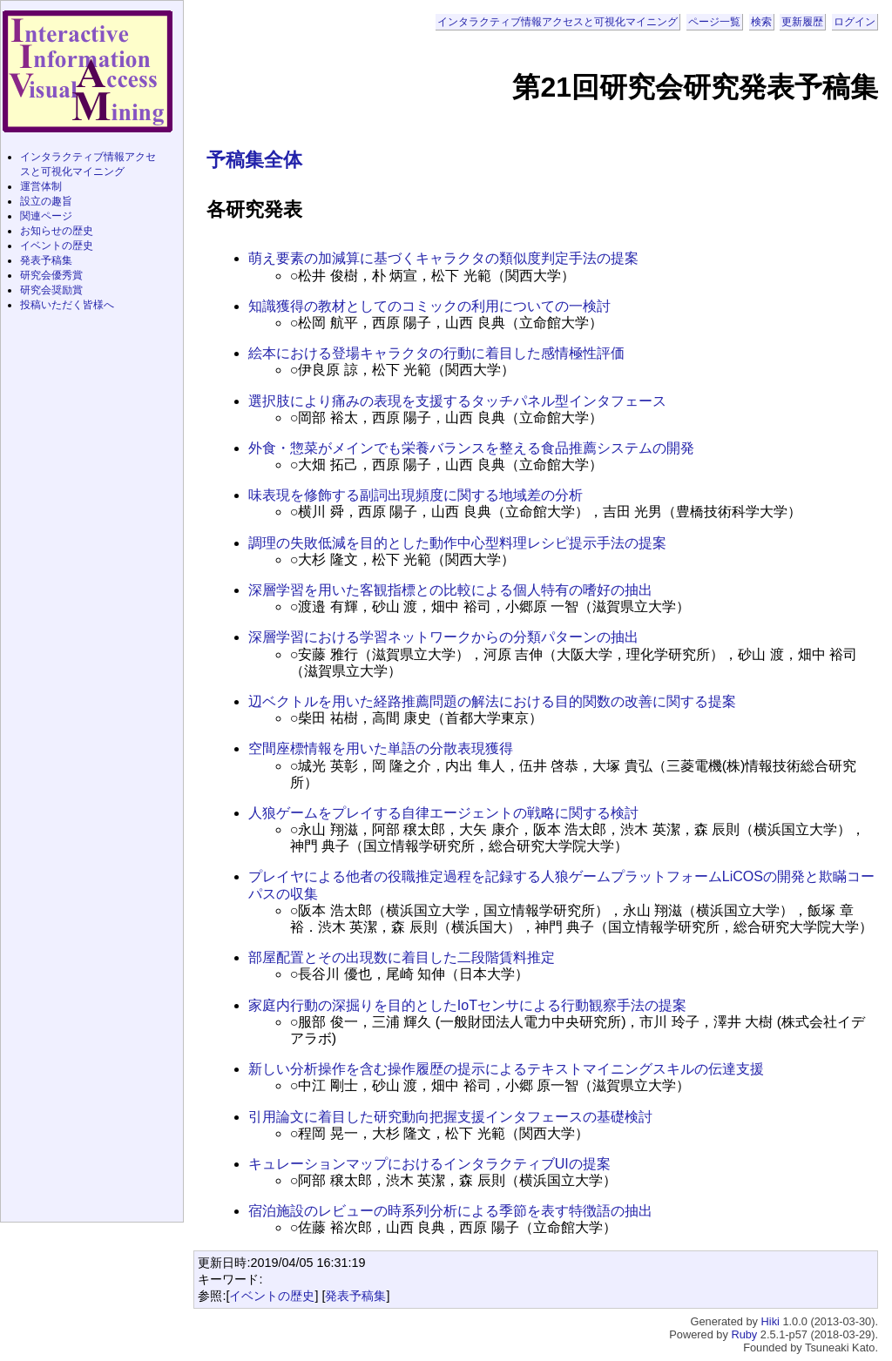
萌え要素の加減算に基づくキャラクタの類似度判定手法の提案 (443, 258)
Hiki (770, 1321)
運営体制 (41, 186)
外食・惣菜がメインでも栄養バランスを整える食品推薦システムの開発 (471, 448)
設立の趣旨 (46, 201)
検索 (761, 22)
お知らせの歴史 (56, 231)
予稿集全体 (254, 160)
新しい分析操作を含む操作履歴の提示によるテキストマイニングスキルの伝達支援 (506, 1068)
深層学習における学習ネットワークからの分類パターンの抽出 (443, 637)
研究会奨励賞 (51, 290)
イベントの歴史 (271, 1296)
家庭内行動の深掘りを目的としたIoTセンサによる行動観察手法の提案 (467, 1005)
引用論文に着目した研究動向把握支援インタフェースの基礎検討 (450, 1116)
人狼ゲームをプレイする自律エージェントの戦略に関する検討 (443, 812)
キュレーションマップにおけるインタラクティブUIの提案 (429, 1163)
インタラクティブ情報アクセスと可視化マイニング (557, 22)
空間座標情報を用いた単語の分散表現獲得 (380, 748)
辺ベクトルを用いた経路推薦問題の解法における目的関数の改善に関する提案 (492, 701)
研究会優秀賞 (51, 275)
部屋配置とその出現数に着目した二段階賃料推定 (401, 957)
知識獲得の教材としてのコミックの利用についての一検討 (429, 306)
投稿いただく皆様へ (67, 305)
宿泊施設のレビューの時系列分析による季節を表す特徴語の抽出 (450, 1210)
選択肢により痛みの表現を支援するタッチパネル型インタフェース (457, 401)
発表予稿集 (355, 1296)
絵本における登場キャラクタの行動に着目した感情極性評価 (436, 353)
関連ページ (46, 216)
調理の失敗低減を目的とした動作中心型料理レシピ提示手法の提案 (457, 543)
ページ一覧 (714, 22)
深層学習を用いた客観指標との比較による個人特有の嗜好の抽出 (450, 590)
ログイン (854, 22)
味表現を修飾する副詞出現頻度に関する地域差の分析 (415, 495)
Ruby (744, 1334)
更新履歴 (802, 22)
